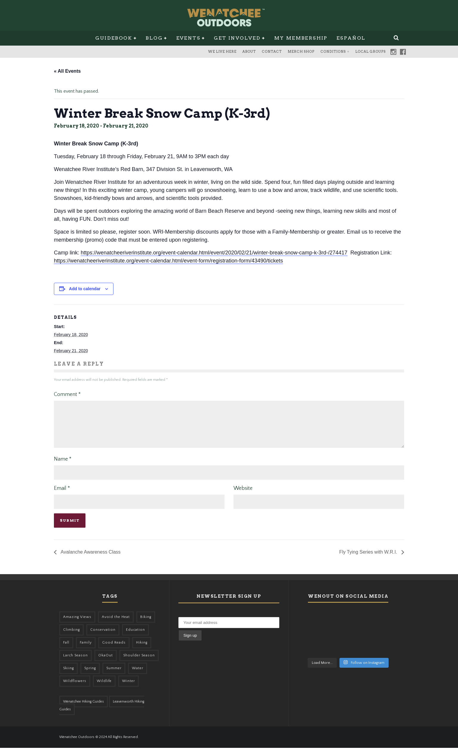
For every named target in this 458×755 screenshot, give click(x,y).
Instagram (393, 51)
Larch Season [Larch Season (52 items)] (75, 662)
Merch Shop (301, 51)
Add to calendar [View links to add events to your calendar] (85, 288)
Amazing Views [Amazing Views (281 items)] (77, 624)
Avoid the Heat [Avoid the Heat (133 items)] (116, 624)
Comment (67, 394)
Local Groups (370, 51)
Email (62, 495)
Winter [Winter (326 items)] (128, 688)
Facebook (403, 51)
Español (351, 38)
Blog (154, 38)
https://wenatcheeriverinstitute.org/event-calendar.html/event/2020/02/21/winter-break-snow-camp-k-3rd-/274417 (214, 253)
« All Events (67, 71)
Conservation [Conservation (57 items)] (103, 637)
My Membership (301, 38)
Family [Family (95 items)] (86, 650)
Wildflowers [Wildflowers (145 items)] (74, 688)
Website (243, 495)
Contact (272, 51)
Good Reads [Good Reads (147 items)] (114, 650)
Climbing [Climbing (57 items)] (71, 637)
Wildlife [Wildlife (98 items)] (104, 688)
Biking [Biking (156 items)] (145, 624)
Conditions (333, 51)
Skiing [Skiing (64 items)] (68, 675)
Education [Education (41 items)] (135, 637)
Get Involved (237, 38)
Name (62, 466)
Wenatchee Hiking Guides (83, 709)
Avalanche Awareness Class (90, 559)
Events (188, 38)
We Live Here (222, 51)
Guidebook (113, 38)
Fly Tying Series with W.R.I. (368, 559)
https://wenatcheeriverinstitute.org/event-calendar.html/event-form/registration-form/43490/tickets (168, 261)
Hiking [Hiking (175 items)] (141, 650)
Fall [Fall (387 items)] (66, 650)
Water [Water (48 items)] (137, 675)
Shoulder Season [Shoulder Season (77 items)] (139, 662)
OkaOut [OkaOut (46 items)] (105, 662)
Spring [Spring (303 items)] (90, 675)
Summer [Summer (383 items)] (113, 675)
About (249, 51)
